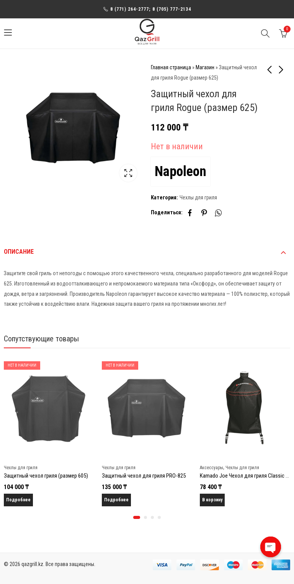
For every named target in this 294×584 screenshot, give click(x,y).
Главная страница (171, 67)
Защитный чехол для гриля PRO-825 (144, 475)
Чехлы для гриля (198, 197)
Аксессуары (211, 467)
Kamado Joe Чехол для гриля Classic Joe (247, 475)
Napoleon (180, 171)
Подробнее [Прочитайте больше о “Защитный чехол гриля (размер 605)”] (18, 499)
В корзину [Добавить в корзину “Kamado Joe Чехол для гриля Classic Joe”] (212, 499)
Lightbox (128, 173)
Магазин (205, 67)
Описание (19, 251)
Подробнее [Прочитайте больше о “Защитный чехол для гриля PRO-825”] (116, 499)
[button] (136, 517)
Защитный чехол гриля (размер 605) (46, 475)
